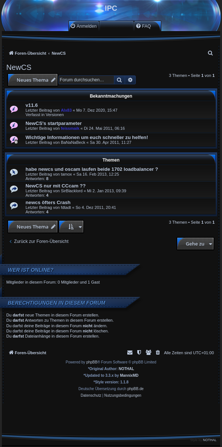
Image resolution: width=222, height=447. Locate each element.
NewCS (18, 67)
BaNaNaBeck (73, 142)
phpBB (91, 362)
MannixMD (129, 375)
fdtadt (66, 207)
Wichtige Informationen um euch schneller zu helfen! (87, 137)
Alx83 (66, 110)
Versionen (55, 114)
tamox (66, 174)
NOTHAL (126, 369)
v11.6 (32, 105)
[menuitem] (83, 26)
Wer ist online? (31, 270)
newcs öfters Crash (48, 202)
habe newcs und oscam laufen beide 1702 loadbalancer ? (92, 169)
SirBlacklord (72, 191)
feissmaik (70, 128)
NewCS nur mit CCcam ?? (56, 186)
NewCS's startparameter (54, 123)
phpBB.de (135, 389)
